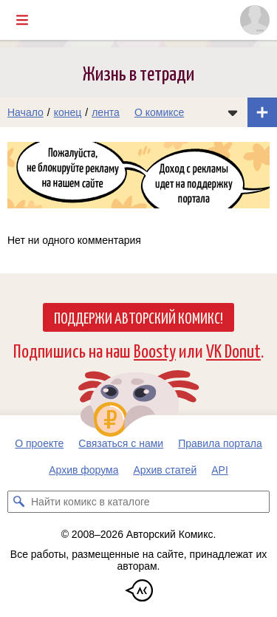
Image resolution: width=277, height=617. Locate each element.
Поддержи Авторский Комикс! (138, 317)
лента (106, 112)
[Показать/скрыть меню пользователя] (255, 20)
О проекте (39, 443)
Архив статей (165, 470)
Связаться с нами (120, 443)
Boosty (155, 349)
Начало (25, 112)
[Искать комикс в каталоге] (18, 501)
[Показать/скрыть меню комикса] (232, 112)
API (219, 470)
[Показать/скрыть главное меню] (22, 20)
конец (68, 112)
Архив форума (83, 470)
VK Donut (233, 349)
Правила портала (220, 443)
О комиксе (159, 112)
